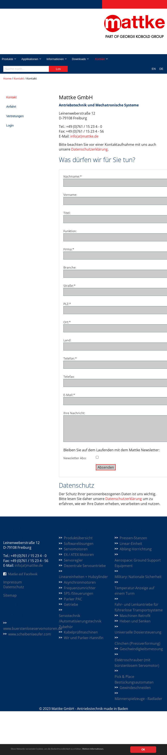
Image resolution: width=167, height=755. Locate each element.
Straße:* (69, 286)
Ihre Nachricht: (74, 413)
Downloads (82, 59)
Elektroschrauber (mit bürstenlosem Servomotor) (137, 663)
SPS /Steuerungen (78, 593)
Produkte (7, 59)
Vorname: (70, 195)
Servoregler (73, 560)
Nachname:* (72, 176)
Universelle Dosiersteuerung (138, 632)
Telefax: (69, 377)
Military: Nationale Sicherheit (138, 576)
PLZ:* (67, 304)
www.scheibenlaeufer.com (29, 634)
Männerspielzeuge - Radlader (138, 698)
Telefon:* (70, 358)
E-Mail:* (69, 395)
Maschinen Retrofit (135, 615)
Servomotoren (76, 549)
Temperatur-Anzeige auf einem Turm (134, 591)
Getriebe (71, 604)
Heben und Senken (135, 621)
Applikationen (30, 59)
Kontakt (105, 59)
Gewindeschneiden (135, 687)
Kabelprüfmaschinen (81, 632)
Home (7, 78)
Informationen (57, 59)
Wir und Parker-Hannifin (83, 637)
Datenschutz (13, 587)
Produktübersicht (78, 538)
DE (161, 68)
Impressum (12, 582)
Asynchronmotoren (80, 582)
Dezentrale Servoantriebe (85, 565)
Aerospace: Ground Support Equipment (138, 563)
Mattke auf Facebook (22, 574)
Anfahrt (11, 106)
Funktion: (70, 231)
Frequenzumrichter (80, 588)
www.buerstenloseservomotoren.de (32, 628)
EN (154, 68)
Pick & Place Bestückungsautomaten (134, 679)
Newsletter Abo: (75, 458)
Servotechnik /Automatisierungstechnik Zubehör (80, 621)
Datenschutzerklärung (89, 149)
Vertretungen (15, 116)
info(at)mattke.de (84, 136)
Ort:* (67, 322)
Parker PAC (73, 599)
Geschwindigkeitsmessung (141, 648)
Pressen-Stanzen (133, 538)
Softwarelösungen (78, 543)
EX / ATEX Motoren (79, 554)
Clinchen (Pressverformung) (137, 643)
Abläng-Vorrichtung (136, 549)
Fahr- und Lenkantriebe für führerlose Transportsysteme (139, 607)
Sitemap (10, 595)
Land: (67, 340)
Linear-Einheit (131, 543)
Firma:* (68, 249)
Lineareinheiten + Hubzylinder (83, 576)
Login (10, 125)
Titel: (67, 213)
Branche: (69, 267)
